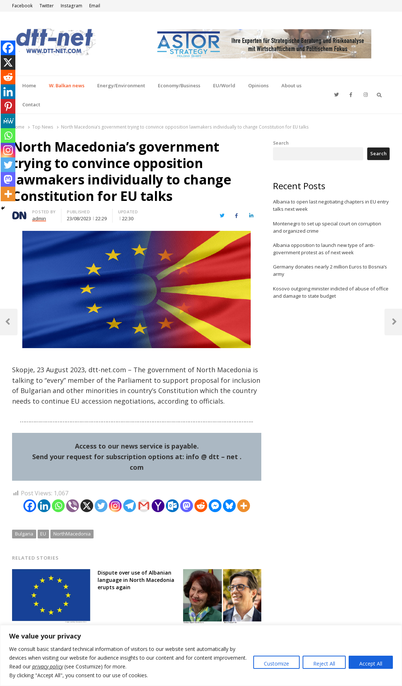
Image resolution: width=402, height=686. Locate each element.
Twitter (46, 6)
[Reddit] (200, 505)
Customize (276, 663)
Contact (31, 104)
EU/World (224, 85)
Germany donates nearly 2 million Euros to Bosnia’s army (330, 270)
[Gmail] (143, 505)
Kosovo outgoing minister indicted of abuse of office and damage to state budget (330, 292)
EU (43, 533)
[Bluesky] (229, 505)
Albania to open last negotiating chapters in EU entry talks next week (331, 205)
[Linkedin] (44, 505)
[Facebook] (29, 505)
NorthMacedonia (72, 533)
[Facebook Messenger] (215, 505)
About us (291, 85)
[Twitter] (101, 505)
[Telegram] (129, 505)
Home (29, 85)
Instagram (71, 6)
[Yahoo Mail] (158, 505)
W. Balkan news (66, 85)
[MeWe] (8, 121)
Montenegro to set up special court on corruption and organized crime (327, 227)
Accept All (370, 663)
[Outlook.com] (172, 505)
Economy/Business (179, 85)
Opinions (258, 85)
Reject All (324, 663)
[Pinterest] (8, 106)
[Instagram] (115, 505)
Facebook (22, 6)
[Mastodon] (186, 505)
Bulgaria (24, 533)
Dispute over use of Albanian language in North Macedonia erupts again (136, 580)
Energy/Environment (121, 85)
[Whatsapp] (58, 505)
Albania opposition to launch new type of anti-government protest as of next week (324, 249)
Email (94, 6)
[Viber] (72, 505)
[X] (86, 505)
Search (281, 143)
